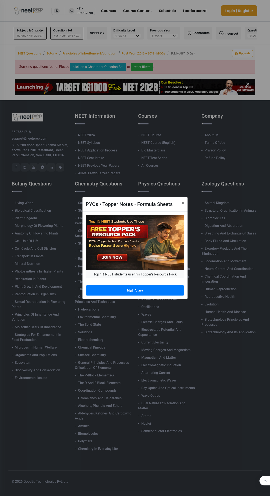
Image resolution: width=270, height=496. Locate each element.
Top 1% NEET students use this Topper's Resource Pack (135, 274)
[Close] (183, 203)
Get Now (135, 290)
